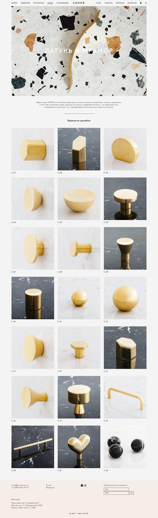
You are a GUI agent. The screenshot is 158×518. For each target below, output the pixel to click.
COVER (79, 3)
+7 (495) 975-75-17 (20, 487)
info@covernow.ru (20, 485)
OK (132, 493)
